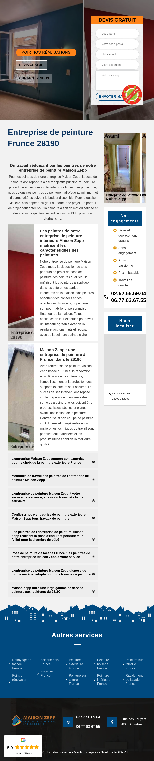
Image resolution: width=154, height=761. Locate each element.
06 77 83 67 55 (88, 727)
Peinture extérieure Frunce (74, 664)
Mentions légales (86, 752)
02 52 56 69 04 (88, 717)
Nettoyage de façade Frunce (20, 664)
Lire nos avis (23, 753)
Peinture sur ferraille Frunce (132, 664)
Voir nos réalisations (46, 52)
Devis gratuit (31, 65)
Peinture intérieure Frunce (102, 680)
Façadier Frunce (45, 673)
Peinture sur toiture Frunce (75, 680)
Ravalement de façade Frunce (132, 680)
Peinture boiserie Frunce (101, 664)
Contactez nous (34, 78)
